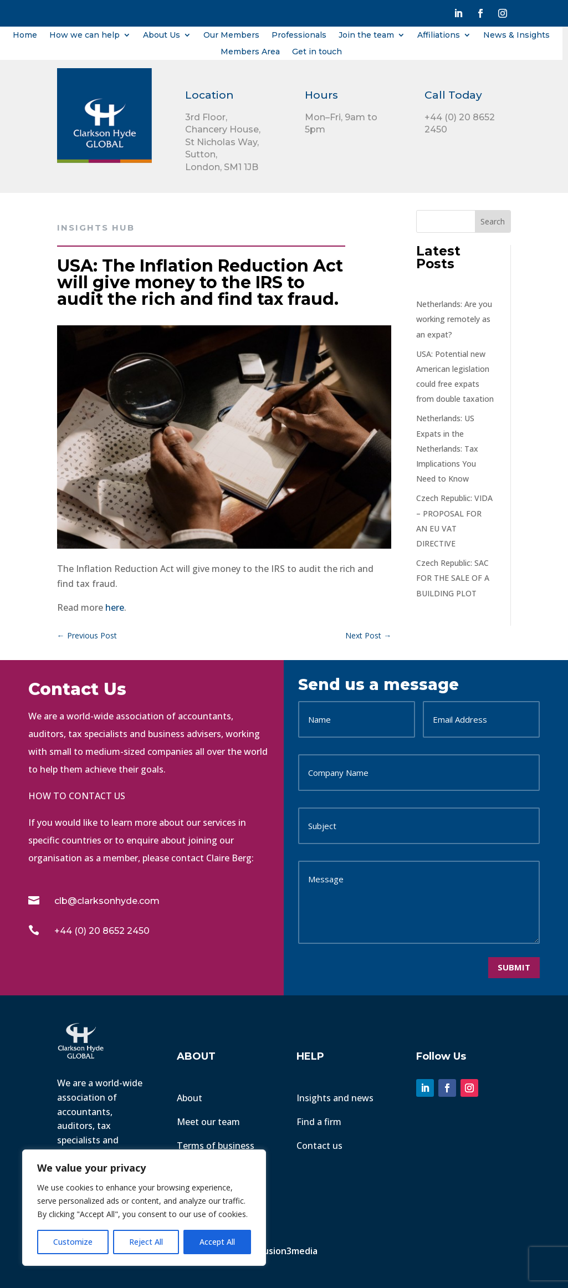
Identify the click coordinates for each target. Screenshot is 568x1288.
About (189, 1098)
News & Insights (516, 35)
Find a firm (318, 1122)
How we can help (84, 35)
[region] (144, 1207)
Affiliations (438, 35)
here (114, 607)
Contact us (319, 1145)
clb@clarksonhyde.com (107, 901)
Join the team (366, 35)
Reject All (146, 1241)
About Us (161, 35)
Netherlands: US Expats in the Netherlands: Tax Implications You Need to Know (447, 448)
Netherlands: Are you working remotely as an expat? (454, 319)
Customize (73, 1241)
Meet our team (208, 1122)
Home (25, 35)
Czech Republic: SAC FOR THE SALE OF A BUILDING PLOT (452, 578)
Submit (514, 967)
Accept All (217, 1241)
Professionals (299, 35)
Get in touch (317, 52)
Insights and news (334, 1098)
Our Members (231, 35)
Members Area (250, 52)
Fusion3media (289, 1251)
